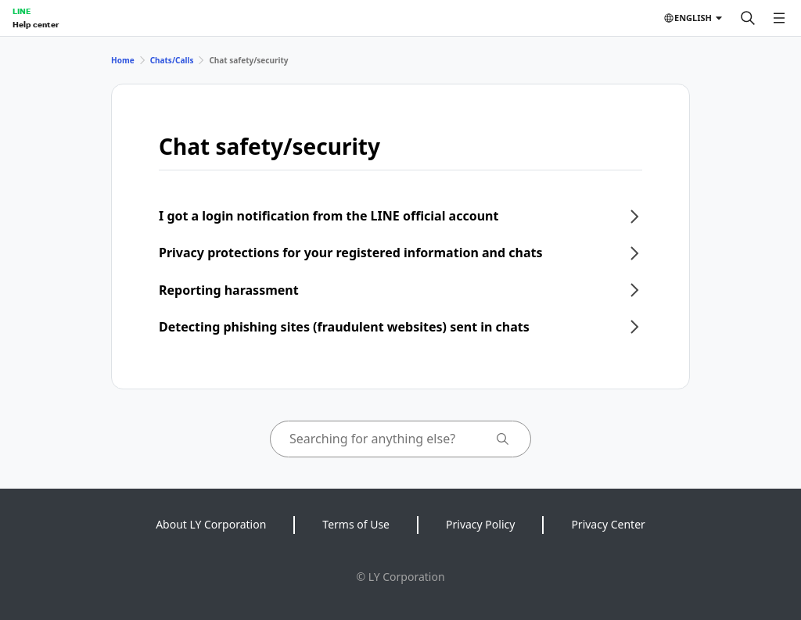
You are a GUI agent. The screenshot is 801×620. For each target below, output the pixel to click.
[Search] (747, 18)
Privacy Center (608, 524)
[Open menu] (779, 18)
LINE (22, 10)
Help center (36, 24)
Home (123, 60)
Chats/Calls (172, 60)
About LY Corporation (211, 524)
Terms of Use (356, 524)
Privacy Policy (480, 524)
